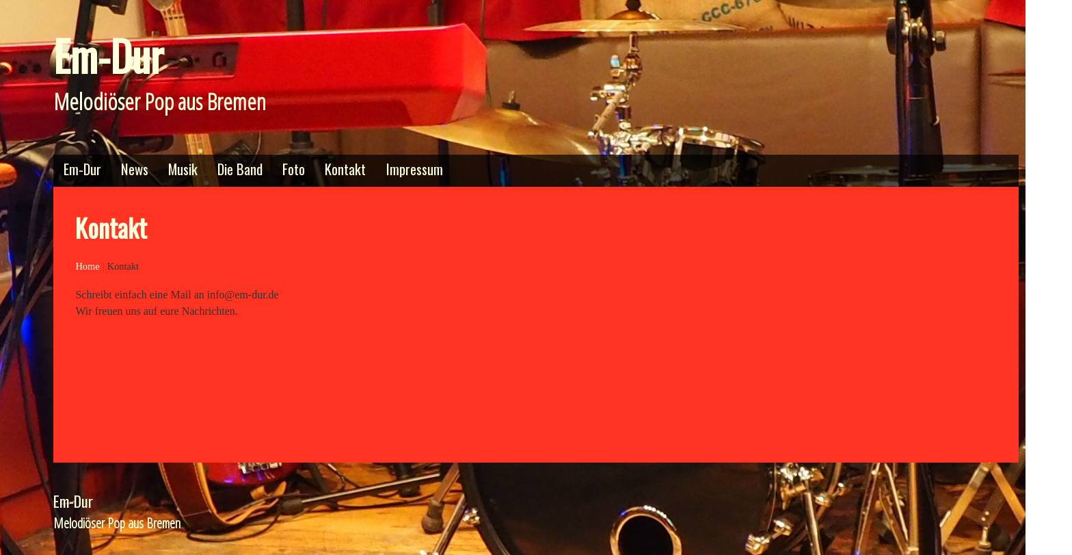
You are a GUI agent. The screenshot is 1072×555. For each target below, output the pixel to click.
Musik (183, 168)
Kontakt (345, 168)
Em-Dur (108, 55)
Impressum (414, 168)
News (134, 168)
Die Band (240, 168)
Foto (293, 168)
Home (87, 266)
